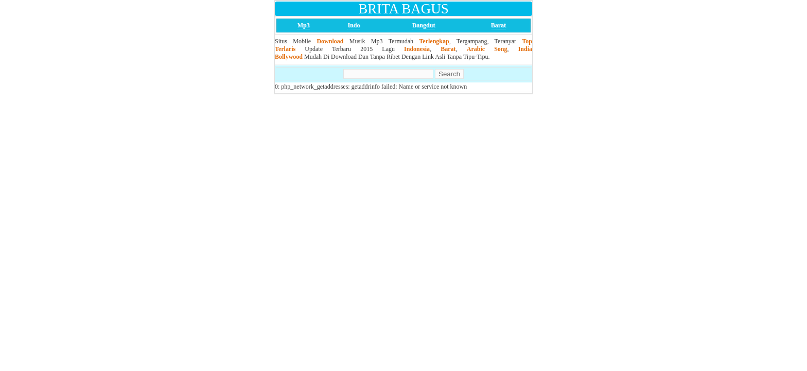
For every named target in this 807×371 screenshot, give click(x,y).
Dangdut (423, 25)
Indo (353, 25)
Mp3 (303, 25)
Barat (498, 25)
